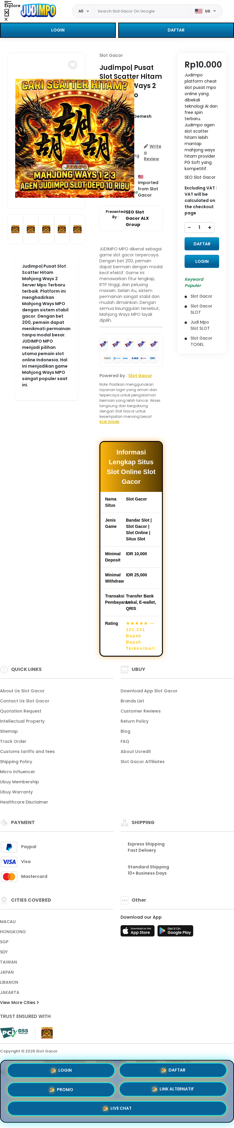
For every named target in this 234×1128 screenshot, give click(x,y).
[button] (72, 65)
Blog (125, 731)
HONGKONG (13, 932)
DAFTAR (176, 30)
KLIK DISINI (109, 421)
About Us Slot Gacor (22, 691)
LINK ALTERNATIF (173, 1090)
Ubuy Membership (19, 782)
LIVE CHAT (117, 1109)
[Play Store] (175, 932)
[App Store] (138, 932)
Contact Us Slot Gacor (24, 701)
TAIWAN (8, 962)
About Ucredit (136, 751)
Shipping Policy (16, 762)
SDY (4, 952)
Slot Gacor (111, 55)
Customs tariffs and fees (27, 751)
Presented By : (131, 218)
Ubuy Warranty (16, 792)
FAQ (125, 741)
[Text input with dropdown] (142, 11)
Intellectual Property (22, 721)
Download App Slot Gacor (149, 691)
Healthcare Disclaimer (24, 802)
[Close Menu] (6, 12)
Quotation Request (20, 711)
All (81, 11)
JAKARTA (9, 992)
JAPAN (7, 972)
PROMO (61, 1089)
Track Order (13, 741)
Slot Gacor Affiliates (143, 762)
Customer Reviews (141, 711)
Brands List (132, 701)
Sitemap (9, 731)
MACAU (8, 922)
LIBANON (9, 982)
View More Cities (19, 1002)
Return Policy (135, 721)
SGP (4, 942)
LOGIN (58, 30)
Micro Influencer (17, 772)
